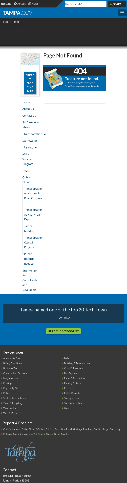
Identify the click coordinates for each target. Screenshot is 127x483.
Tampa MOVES (28, 228)
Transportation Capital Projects (31, 242)
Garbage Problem (82, 429)
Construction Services (15, 373)
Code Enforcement (74, 368)
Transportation (31, 134)
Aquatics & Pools (12, 358)
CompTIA (64, 317)
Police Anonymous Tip (25, 434)
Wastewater (9, 408)
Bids (66, 358)
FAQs (25, 170)
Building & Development (77, 363)
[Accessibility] (20, 3)
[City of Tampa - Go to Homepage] (17, 12)
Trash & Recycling (12, 403)
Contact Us (29, 115)
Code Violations (11, 429)
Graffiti (97, 429)
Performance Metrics (30, 125)
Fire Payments (72, 373)
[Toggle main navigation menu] (122, 12)
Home (26, 102)
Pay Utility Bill (10, 388)
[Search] (117, 4)
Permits (68, 388)
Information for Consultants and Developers (30, 280)
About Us (28, 109)
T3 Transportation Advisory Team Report (31, 212)
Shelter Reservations (14, 398)
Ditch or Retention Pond (59, 429)
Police (6, 393)
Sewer (41, 434)
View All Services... (13, 413)
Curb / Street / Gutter (32, 429)
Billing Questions (12, 363)
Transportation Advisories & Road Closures (31, 193)
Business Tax (10, 368)
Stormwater (29, 141)
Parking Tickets (72, 383)
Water (67, 408)
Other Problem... (63, 434)
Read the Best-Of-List (63, 331)
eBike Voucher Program (27, 159)
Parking (28, 147)
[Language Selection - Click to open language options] (6, 3)
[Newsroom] (33, 3)
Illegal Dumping (111, 429)
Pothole (7, 434)
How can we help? (73, 4)
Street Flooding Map (30, 83)
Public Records (72, 393)
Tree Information (73, 403)
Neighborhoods (11, 378)
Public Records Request (29, 258)
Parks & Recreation (74, 378)
